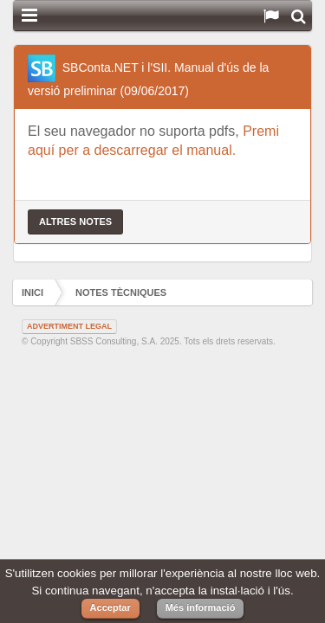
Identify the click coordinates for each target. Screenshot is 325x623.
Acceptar (110, 607)
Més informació (201, 607)
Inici (32, 292)
